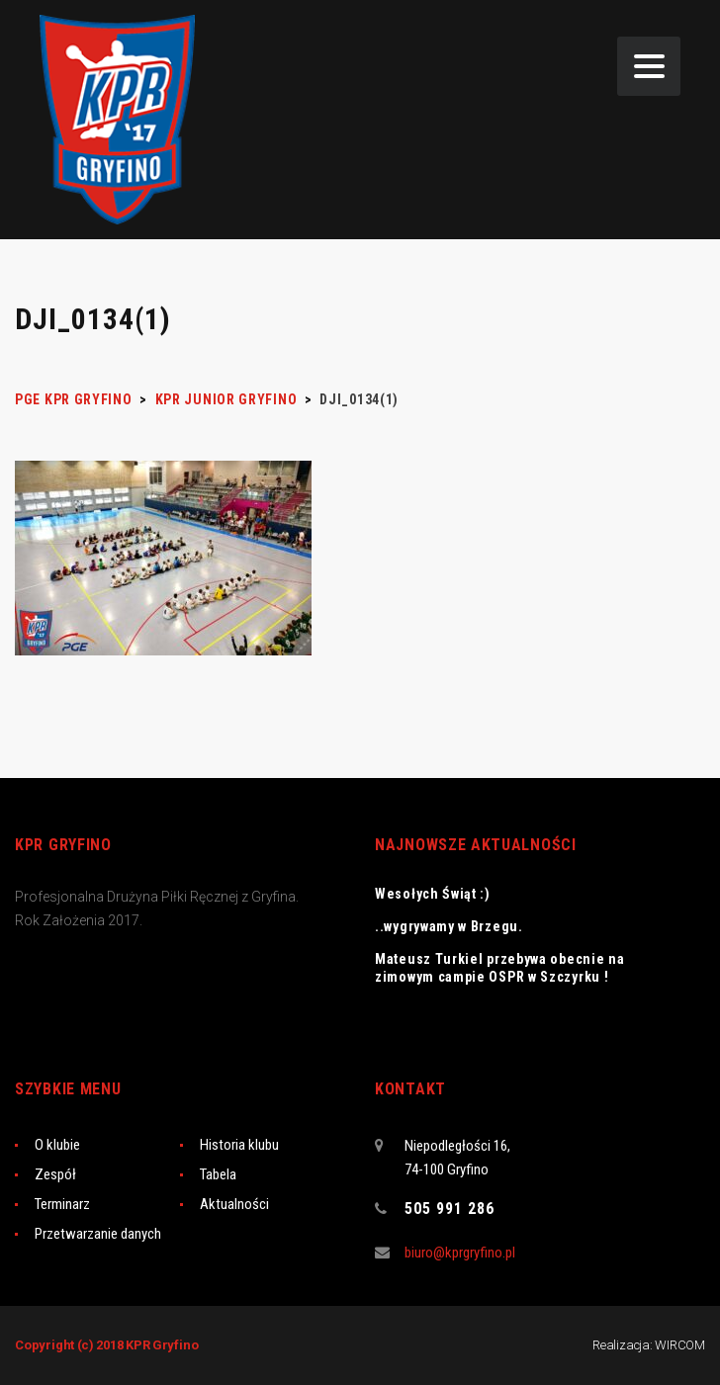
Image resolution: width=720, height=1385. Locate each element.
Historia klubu (239, 1145)
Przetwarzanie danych (98, 1234)
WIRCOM (680, 1345)
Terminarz (62, 1204)
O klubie (57, 1145)
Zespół (55, 1174)
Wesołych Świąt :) (433, 894)
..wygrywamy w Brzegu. (449, 926)
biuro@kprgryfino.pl (460, 1252)
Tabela (218, 1174)
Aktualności (234, 1204)
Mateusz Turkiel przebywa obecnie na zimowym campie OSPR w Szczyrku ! (500, 968)
